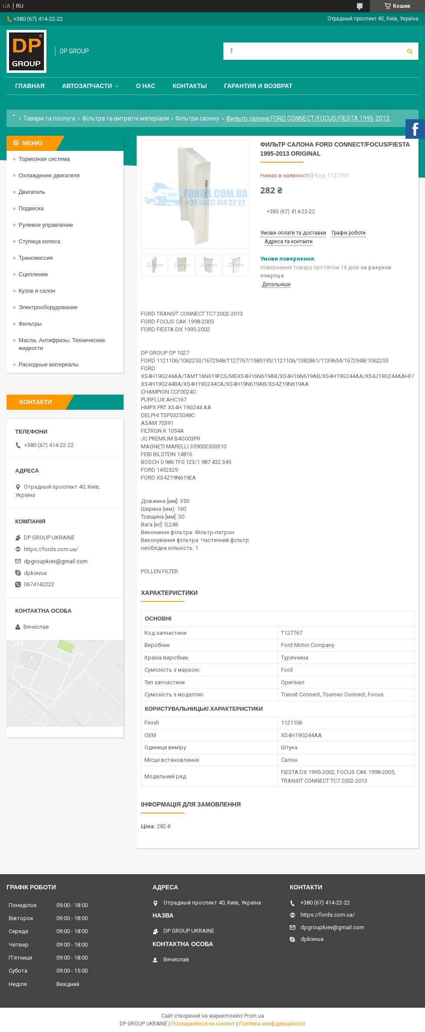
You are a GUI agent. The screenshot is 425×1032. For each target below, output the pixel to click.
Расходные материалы (48, 364)
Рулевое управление (46, 225)
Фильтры (30, 323)
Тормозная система (44, 159)
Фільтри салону (197, 118)
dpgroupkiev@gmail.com (56, 561)
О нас (145, 85)
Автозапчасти (87, 85)
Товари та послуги (49, 118)
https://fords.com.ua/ (51, 549)
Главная (30, 85)
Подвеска (31, 208)
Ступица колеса (39, 241)
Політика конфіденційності (272, 1024)
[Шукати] (409, 51)
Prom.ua (254, 1016)
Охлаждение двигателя (49, 175)
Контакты (189, 85)
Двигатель (32, 192)
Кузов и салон (37, 290)
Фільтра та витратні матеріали (125, 118)
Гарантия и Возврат (258, 85)
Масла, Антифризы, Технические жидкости (62, 344)
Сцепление (33, 274)
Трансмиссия (36, 258)
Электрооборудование (48, 307)
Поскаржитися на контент (203, 1024)
